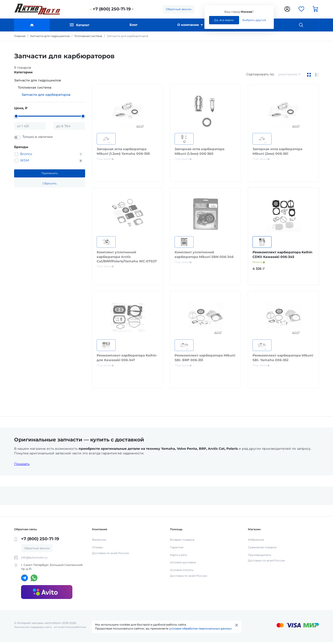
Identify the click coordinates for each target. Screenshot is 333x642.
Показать (22, 464)
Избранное (256, 539)
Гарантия (176, 547)
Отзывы (97, 547)
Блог (134, 25)
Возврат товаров (182, 539)
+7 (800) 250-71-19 (112, 9)
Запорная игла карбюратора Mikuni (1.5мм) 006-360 (199, 151)
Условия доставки (183, 562)
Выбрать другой (254, 20)
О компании (190, 25)
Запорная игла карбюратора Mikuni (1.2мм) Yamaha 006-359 (123, 151)
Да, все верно (224, 20)
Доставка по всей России (110, 553)
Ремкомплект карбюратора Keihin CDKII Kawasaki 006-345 (282, 254)
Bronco (26, 154)
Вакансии (99, 539)
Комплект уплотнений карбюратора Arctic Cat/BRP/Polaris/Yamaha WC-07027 (127, 256)
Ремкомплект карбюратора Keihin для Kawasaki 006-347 (127, 357)
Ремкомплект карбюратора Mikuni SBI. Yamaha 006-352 (283, 357)
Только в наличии (37, 137)
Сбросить (50, 183)
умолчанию (288, 74)
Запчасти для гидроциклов (37, 80)
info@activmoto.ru (34, 557)
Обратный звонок (178, 9)
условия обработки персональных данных (200, 628)
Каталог (79, 25)
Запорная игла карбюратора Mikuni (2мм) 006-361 (277, 151)
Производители (259, 555)
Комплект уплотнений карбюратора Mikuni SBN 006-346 (204, 254)
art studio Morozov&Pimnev (70, 627)
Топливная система (34, 87)
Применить (49, 173)
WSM (24, 160)
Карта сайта (178, 555)
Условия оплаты (181, 570)
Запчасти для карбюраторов (46, 95)
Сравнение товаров (262, 547)
